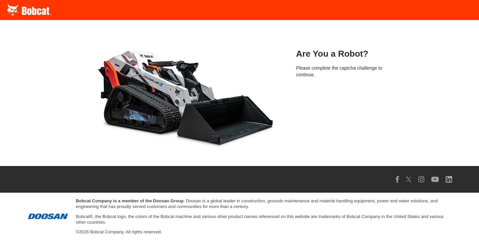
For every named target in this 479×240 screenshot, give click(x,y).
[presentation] (346, 102)
